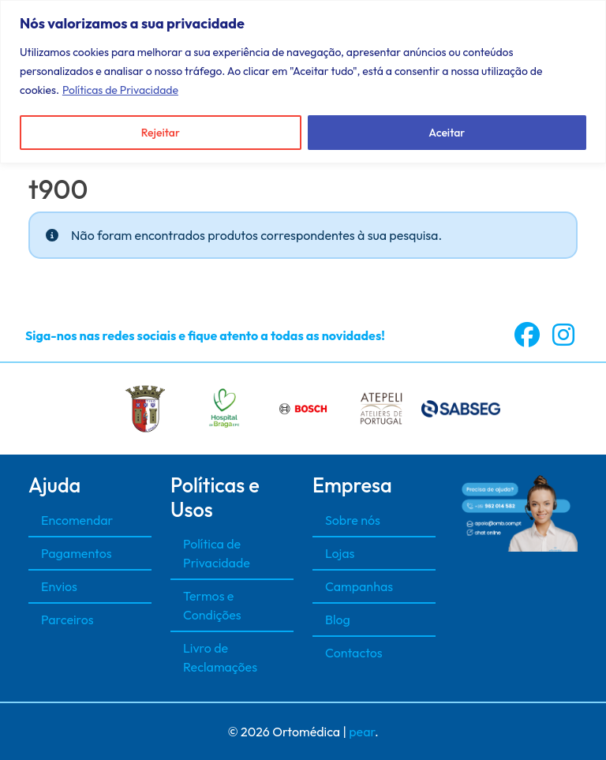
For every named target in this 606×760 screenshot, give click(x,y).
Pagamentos (76, 553)
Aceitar (446, 132)
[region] (303, 81)
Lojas (339, 553)
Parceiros (67, 619)
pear (362, 731)
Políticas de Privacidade (120, 90)
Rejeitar (160, 132)
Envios (59, 586)
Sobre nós (352, 520)
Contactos (354, 653)
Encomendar (77, 520)
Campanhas (359, 586)
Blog (337, 619)
